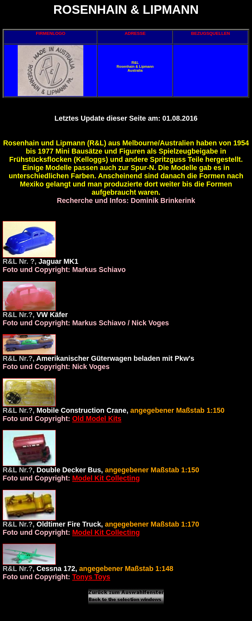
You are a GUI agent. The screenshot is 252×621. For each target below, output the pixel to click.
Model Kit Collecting (106, 478)
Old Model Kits (96, 419)
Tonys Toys (91, 577)
